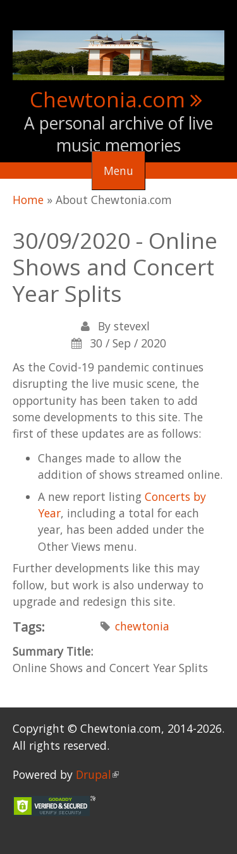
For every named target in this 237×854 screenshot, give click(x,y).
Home (28, 199)
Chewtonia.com (107, 99)
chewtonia (142, 626)
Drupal (97, 774)
